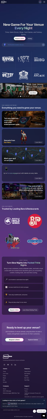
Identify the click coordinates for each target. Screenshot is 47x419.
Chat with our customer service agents (34, 396)
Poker (4, 375)
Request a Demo (14, 310)
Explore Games (33, 340)
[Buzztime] (3, 2)
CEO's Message (7, 391)
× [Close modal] (44, 400)
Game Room (27, 371)
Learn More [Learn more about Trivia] (33, 93)
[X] (11, 364)
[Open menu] (44, 2)
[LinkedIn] (15, 364)
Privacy (26, 388)
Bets (4, 380)
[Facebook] (8, 364)
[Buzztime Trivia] (8, 59)
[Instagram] (4, 364)
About (4, 388)
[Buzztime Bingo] (39, 59)
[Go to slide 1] (18, 96)
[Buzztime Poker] (23, 75)
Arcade (5, 382)
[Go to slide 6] (28, 96)
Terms (26, 391)
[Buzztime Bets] (8, 75)
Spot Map (26, 380)
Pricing (30, 38)
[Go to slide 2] (20, 96)
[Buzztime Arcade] (39, 75)
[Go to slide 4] (24, 96)
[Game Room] (40, 2)
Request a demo (19, 38)
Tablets (26, 375)
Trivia (4, 371)
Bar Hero (26, 377)
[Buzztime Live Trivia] (23, 59)
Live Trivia (5, 373)
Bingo (4, 377)
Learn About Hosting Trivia (30, 310)
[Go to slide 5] (26, 96)
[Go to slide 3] (22, 96)
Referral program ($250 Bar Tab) (11, 393)
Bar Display (27, 373)
